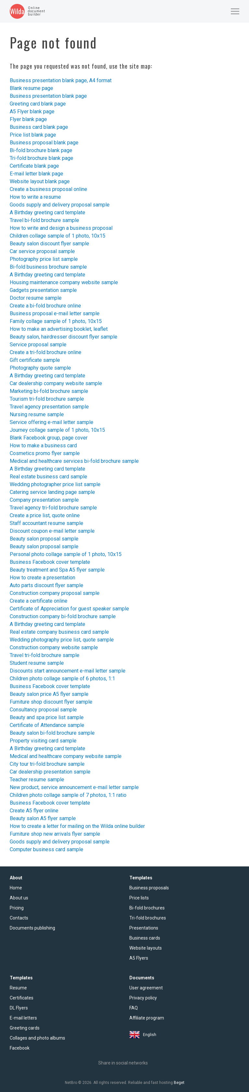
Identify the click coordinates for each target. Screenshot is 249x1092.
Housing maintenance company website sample (64, 282)
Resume (18, 987)
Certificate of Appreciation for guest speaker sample (69, 609)
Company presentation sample (44, 500)
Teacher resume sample (37, 779)
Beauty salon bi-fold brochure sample (52, 733)
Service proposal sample (38, 344)
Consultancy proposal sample (43, 710)
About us (19, 897)
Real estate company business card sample (59, 632)
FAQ (133, 1007)
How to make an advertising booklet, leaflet (59, 329)
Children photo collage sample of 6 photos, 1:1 (62, 678)
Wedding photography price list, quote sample (62, 640)
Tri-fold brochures (147, 917)
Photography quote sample (40, 368)
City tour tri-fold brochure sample (47, 764)
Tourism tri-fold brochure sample (47, 399)
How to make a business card (43, 445)
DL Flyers (19, 1007)
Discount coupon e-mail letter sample (52, 531)
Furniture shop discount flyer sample (51, 702)
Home (16, 887)
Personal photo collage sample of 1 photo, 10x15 (66, 554)
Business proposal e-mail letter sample (55, 313)
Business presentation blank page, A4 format (61, 80)
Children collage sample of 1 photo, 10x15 (57, 236)
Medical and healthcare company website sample (66, 756)
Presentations (143, 927)
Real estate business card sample (48, 477)
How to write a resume (35, 197)
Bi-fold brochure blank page (41, 150)
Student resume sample (37, 663)
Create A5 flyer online (34, 811)
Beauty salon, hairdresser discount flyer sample (63, 337)
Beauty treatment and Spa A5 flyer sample (57, 570)
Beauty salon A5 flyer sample (43, 818)
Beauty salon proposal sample (44, 539)
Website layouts (145, 948)
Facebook (20, 1048)
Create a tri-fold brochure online (45, 352)
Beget (179, 1082)
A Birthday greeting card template (47, 212)
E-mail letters (23, 1017)
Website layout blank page (40, 181)
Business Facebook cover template (50, 562)
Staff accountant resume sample (46, 523)
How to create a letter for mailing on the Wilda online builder (77, 826)
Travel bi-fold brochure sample (44, 220)
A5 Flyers (138, 958)
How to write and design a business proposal (61, 228)
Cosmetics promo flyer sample (45, 453)
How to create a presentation (42, 577)
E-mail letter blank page (36, 174)
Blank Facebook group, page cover (49, 438)
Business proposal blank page (44, 142)
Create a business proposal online (48, 189)
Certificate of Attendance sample (47, 725)
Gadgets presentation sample (43, 290)
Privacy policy (143, 997)
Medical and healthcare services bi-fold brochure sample (74, 461)
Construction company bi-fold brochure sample (63, 616)
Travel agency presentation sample (49, 407)
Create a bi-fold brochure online (45, 306)
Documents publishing (32, 927)
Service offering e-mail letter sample (51, 422)
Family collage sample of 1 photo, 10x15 (56, 321)
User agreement (146, 987)
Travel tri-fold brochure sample (44, 655)
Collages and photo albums (37, 1038)
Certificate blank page (34, 166)
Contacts (19, 917)
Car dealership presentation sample (50, 772)
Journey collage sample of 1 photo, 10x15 (57, 430)
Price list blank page (33, 135)
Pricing (17, 907)
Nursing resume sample (37, 414)
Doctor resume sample (36, 298)
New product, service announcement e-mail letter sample (74, 787)
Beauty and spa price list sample (47, 717)
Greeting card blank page (38, 104)
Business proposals (149, 887)
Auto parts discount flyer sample (46, 585)
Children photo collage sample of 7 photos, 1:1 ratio (68, 795)
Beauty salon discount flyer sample (49, 243)
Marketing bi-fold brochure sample (49, 391)
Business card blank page (39, 127)
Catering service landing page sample (52, 492)
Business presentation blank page (48, 96)
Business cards (144, 938)
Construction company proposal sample (55, 593)
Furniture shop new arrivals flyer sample (55, 834)
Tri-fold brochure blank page (41, 158)
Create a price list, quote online (45, 515)
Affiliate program (146, 1017)
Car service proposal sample (42, 251)
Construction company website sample (54, 647)
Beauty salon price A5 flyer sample (49, 694)
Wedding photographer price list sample (55, 484)
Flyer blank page (28, 119)
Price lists (139, 897)
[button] (235, 11)
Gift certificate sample (35, 360)
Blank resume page (31, 88)
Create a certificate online (38, 601)
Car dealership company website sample (56, 383)
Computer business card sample (46, 849)
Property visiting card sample (43, 741)
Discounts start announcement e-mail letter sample (67, 671)
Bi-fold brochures (147, 907)
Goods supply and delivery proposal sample (60, 205)
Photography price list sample (44, 259)
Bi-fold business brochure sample (48, 267)
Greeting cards (25, 1028)
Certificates (21, 997)
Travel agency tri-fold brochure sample (53, 508)
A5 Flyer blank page (32, 111)
